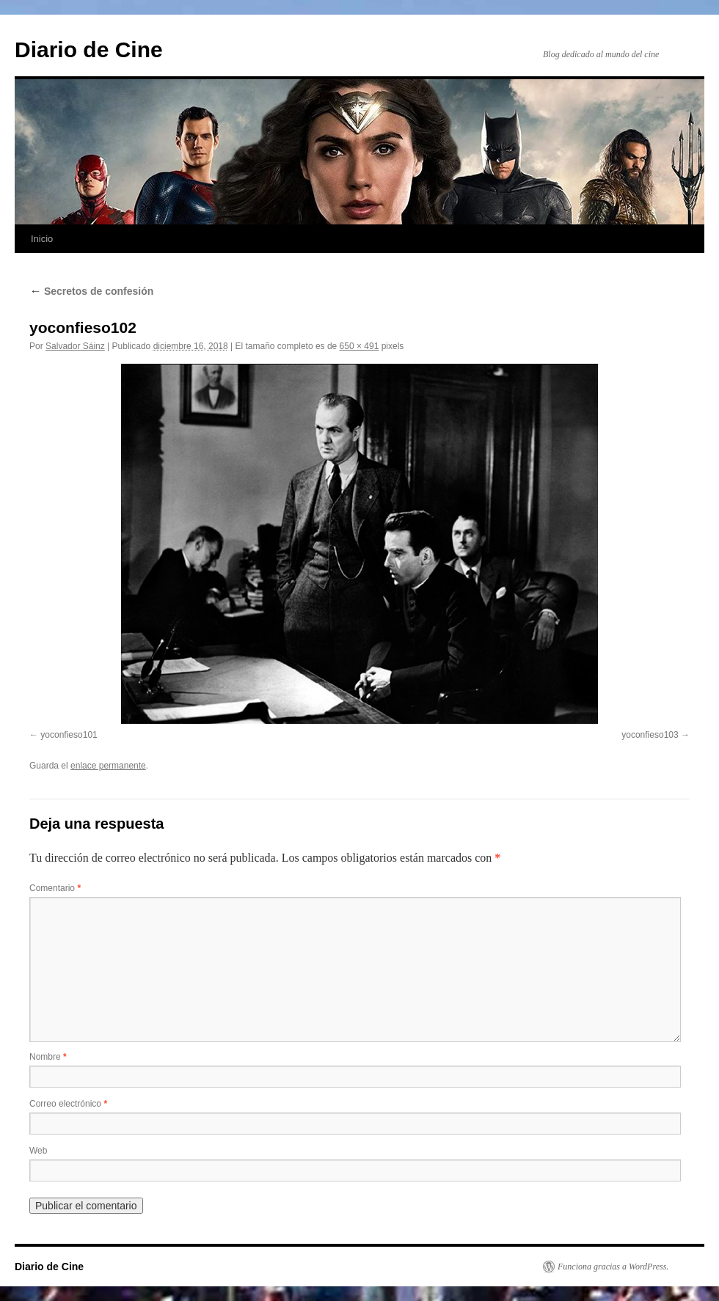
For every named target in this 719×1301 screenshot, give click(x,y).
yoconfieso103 (649, 735)
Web (38, 1151)
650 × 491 (359, 346)
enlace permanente (108, 766)
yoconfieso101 (68, 735)
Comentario (55, 888)
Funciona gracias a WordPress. (613, 1266)
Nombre (48, 1057)
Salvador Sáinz (75, 346)
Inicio (42, 238)
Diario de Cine (89, 49)
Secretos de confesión (91, 291)
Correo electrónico (68, 1104)
